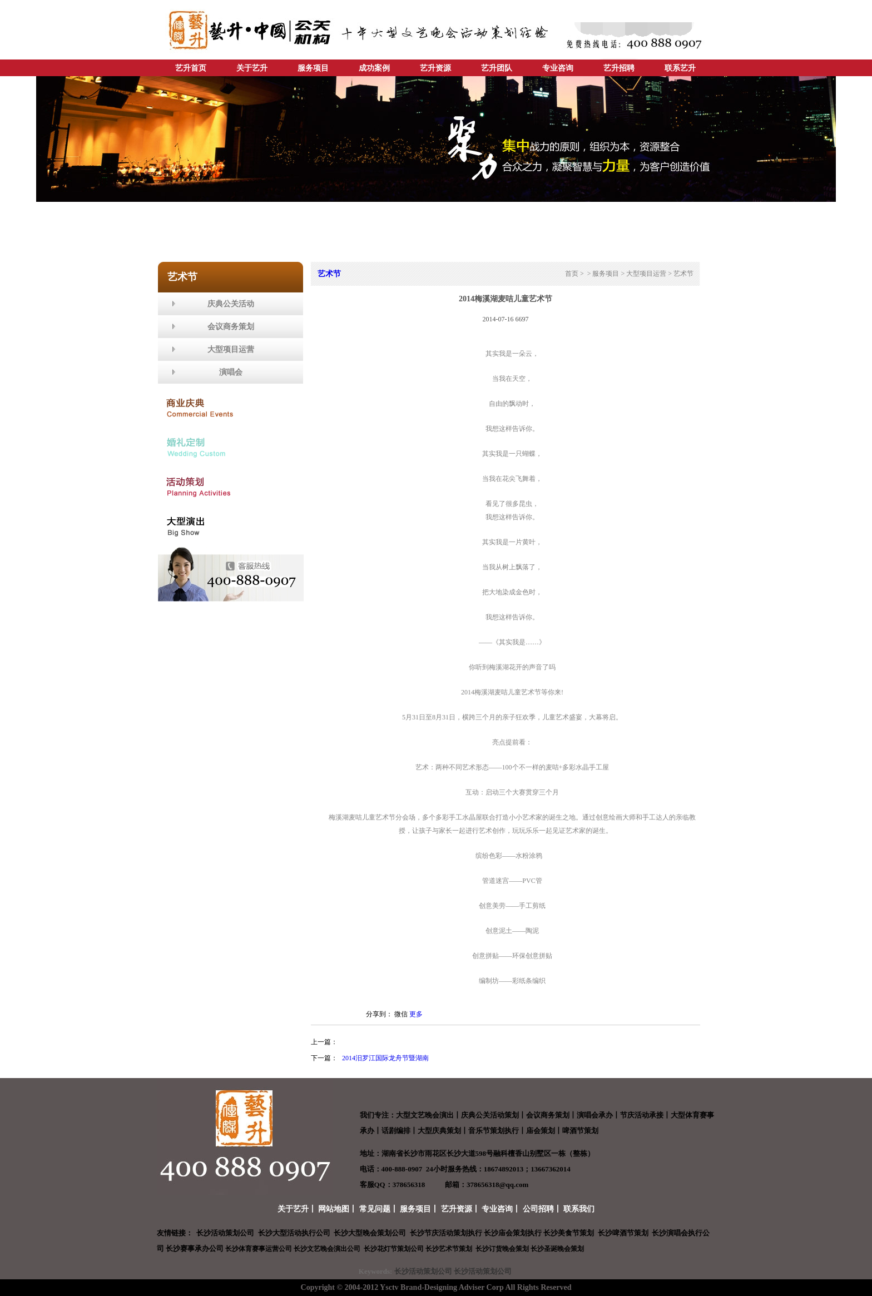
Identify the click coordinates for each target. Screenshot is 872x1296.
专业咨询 (557, 67)
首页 (571, 273)
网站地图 (333, 1209)
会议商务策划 (230, 326)
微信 (401, 1014)
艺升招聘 (619, 67)
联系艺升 (680, 67)
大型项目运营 (230, 349)
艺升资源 (435, 67)
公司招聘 (538, 1209)
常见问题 (374, 1209)
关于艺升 (251, 67)
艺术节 (683, 273)
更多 (416, 1014)
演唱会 (230, 372)
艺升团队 (496, 67)
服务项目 (313, 67)
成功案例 (374, 67)
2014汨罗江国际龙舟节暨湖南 (385, 1058)
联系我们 (578, 1209)
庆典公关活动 (230, 304)
